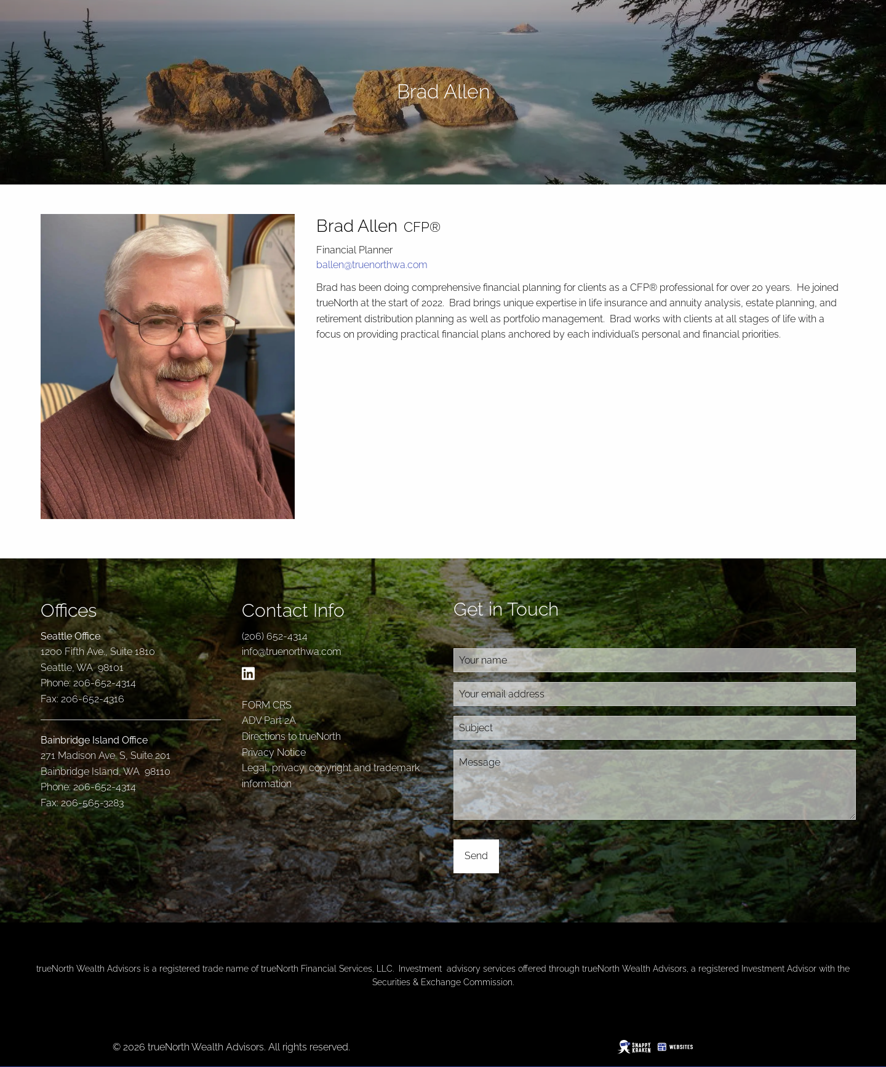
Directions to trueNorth (291, 736)
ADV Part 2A (269, 720)
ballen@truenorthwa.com (372, 265)
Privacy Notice (274, 752)
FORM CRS (267, 705)
